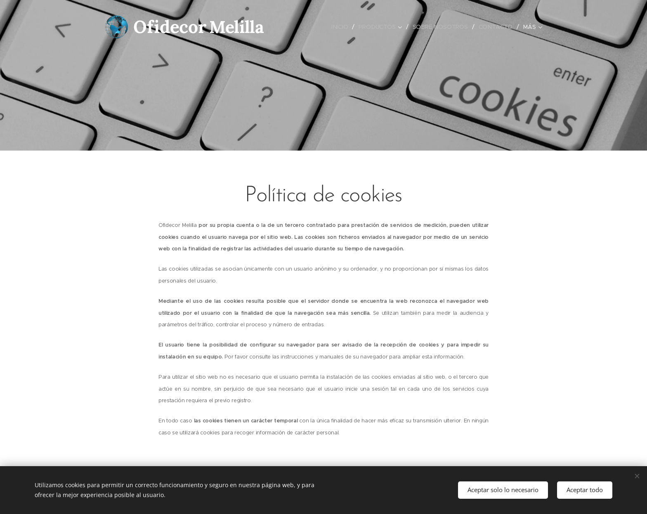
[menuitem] (341, 27)
